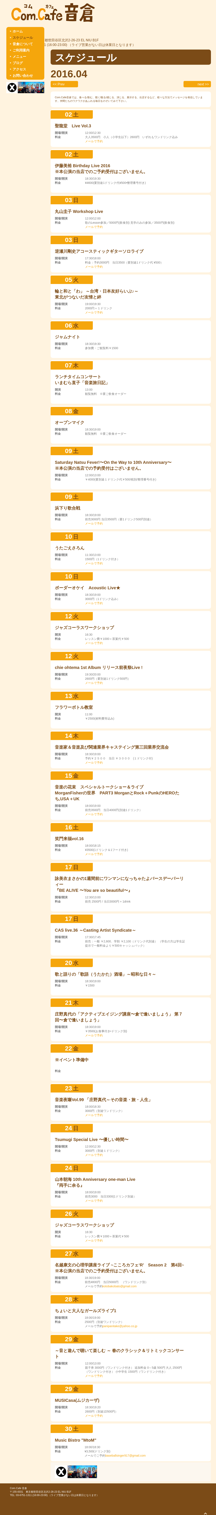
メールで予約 (94, 141)
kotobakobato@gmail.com (120, 1286)
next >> (203, 84)
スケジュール (23, 37)
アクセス (19, 69)
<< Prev (59, 84)
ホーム (18, 31)
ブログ (18, 63)
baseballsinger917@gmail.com (125, 1455)
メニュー (19, 56)
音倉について (23, 44)
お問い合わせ (23, 75)
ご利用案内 (21, 50)
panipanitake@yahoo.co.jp (120, 1326)
